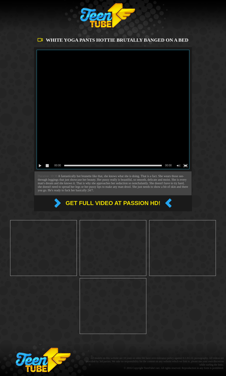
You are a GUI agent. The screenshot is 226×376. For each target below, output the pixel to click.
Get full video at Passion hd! (113, 203)
